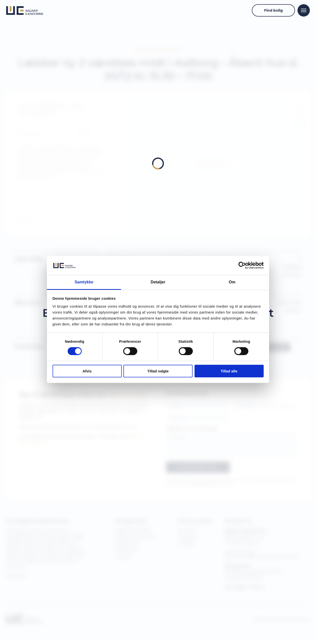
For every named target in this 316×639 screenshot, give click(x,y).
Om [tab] (232, 282)
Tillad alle (228, 371)
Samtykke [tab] (84, 282)
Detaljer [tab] (158, 282)
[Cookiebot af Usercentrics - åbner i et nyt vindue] (242, 265)
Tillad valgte (158, 371)
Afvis (87, 371)
